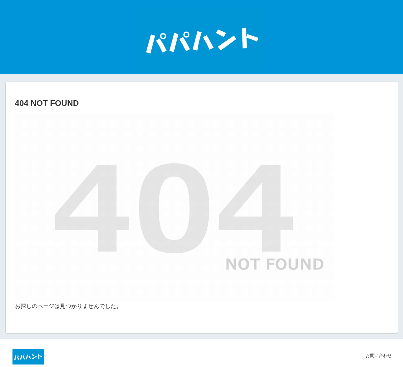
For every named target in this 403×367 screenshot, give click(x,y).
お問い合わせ (379, 355)
